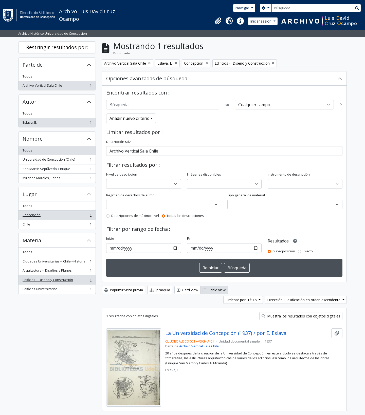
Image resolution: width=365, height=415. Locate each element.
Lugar (30, 194)
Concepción (57, 216)
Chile (57, 225)
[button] (218, 21)
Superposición (284, 251)
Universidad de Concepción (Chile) (57, 160)
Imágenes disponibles (204, 174)
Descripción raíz (118, 141)
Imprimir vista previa (123, 290)
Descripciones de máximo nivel (135, 215)
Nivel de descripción (121, 174)
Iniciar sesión (261, 21)
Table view (214, 290)
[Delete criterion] (341, 104)
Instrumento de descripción (289, 174)
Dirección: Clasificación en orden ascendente (304, 299)
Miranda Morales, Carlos (57, 179)
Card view (187, 290)
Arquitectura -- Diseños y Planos (57, 271)
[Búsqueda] (312, 8)
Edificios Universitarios (57, 290)
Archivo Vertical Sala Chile (57, 86)
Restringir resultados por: (57, 47)
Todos (27, 76)
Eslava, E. (57, 123)
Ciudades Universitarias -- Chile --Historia (57, 262)
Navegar (242, 8)
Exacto (308, 251)
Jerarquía (160, 290)
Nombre (33, 138)
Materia (32, 240)
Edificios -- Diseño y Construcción (57, 280)
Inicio (110, 238)
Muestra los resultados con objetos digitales (301, 316)
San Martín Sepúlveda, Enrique (57, 169)
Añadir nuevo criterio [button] (130, 118)
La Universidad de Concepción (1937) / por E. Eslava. (226, 333)
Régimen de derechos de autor (130, 195)
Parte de (33, 64)
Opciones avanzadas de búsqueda (146, 78)
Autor (29, 101)
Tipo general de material (246, 195)
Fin (189, 238)
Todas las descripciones (185, 215)
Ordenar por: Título (242, 299)
